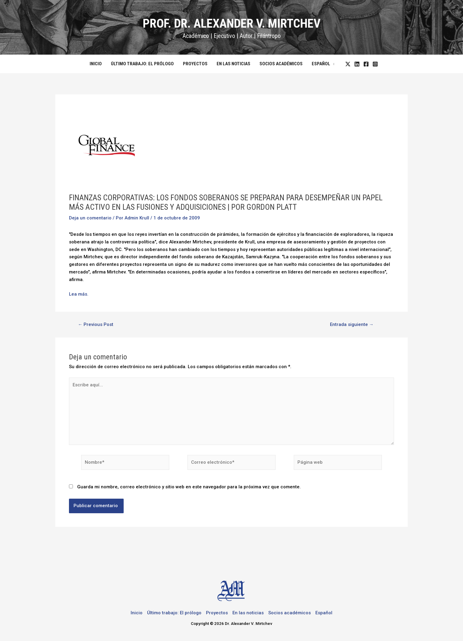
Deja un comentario (90, 218)
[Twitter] (348, 64)
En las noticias (233, 63)
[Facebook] (366, 64)
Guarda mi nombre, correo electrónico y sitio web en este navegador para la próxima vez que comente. (189, 487)
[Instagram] (375, 64)
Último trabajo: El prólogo (142, 63)
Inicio (96, 63)
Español (321, 63)
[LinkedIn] (357, 64)
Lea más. (78, 294)
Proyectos (195, 63)
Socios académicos (281, 63)
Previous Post (95, 324)
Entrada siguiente (352, 324)
